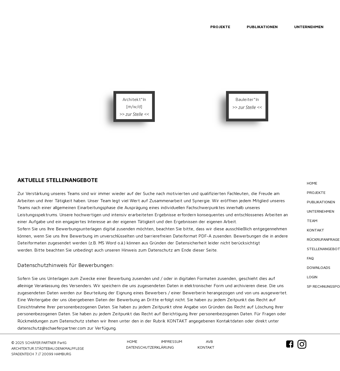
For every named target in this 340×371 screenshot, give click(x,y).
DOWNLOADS (318, 267)
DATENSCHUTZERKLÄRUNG (150, 347)
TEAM (312, 220)
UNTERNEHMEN (308, 26)
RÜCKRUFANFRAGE (318, 239)
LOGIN (312, 276)
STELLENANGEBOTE (318, 248)
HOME (312, 183)
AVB (209, 341)
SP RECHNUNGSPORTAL (318, 286)
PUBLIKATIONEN (262, 26)
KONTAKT (315, 230)
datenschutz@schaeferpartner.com (51, 327)
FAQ (310, 258)
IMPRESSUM (171, 341)
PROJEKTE (220, 26)
